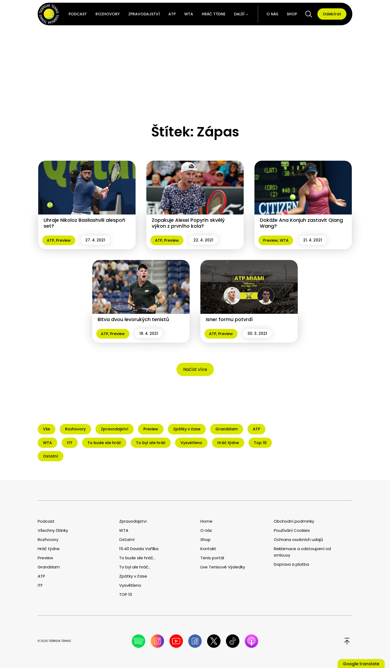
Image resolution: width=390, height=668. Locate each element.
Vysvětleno (130, 585)
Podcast (78, 14)
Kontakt (208, 548)
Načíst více (195, 369)
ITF (40, 585)
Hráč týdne (213, 14)
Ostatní (126, 539)
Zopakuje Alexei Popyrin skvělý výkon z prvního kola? (188, 223)
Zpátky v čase (133, 576)
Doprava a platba (291, 564)
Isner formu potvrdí (229, 319)
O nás (272, 14)
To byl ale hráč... (135, 567)
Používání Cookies (292, 530)
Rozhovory (107, 14)
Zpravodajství (144, 14)
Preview (63, 240)
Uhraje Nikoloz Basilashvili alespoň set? (84, 223)
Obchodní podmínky (294, 521)
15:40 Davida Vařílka (138, 548)
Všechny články (53, 530)
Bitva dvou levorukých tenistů (133, 319)
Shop (292, 14)
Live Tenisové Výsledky (222, 567)
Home (206, 521)
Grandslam (49, 567)
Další (239, 14)
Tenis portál (212, 558)
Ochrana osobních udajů (298, 539)
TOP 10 (125, 594)
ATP (172, 14)
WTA (188, 14)
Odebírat (332, 14)
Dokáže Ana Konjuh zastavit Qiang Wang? (301, 223)
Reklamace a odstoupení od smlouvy (302, 552)
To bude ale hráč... (137, 558)
